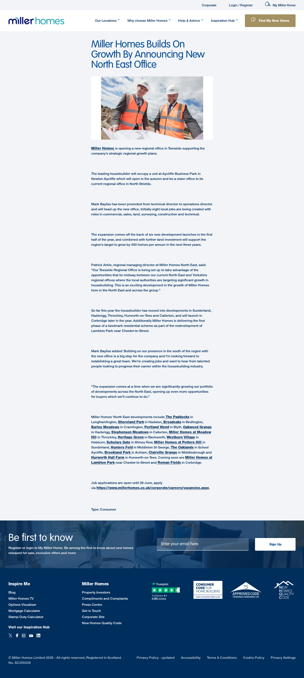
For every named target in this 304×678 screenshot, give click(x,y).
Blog (11, 592)
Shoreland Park (131, 422)
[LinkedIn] (38, 638)
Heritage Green (131, 437)
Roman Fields (169, 463)
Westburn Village (181, 437)
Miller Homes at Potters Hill (178, 442)
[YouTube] (31, 638)
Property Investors (96, 592)
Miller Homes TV (21, 598)
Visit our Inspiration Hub (29, 627)
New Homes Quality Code (102, 623)
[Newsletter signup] (203, 544)
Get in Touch (91, 611)
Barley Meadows (105, 427)
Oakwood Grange (197, 427)
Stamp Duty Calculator (25, 617)
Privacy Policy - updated (156, 658)
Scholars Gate (118, 442)
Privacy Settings (283, 658)
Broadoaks (171, 422)
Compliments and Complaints (105, 598)
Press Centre (92, 605)
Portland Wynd (156, 427)
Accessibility (191, 658)
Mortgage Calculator (24, 611)
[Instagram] (24, 638)
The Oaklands (182, 447)
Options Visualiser (22, 605)
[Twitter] (10, 638)
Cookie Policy (253, 658)
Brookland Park (118, 452)
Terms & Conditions (222, 658)
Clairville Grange (163, 452)
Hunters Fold (122, 447)
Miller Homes (103, 148)
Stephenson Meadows (130, 432)
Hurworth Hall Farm (107, 457)
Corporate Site (93, 617)
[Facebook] (17, 638)
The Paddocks (177, 417)
